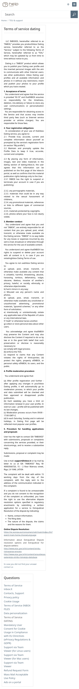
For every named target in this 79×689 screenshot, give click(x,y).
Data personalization (15, 613)
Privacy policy (11, 597)
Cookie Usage (11, 601)
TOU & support (16, 20)
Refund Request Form (16, 670)
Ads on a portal (12, 682)
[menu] (74, 4)
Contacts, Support (14, 593)
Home (4, 20)
